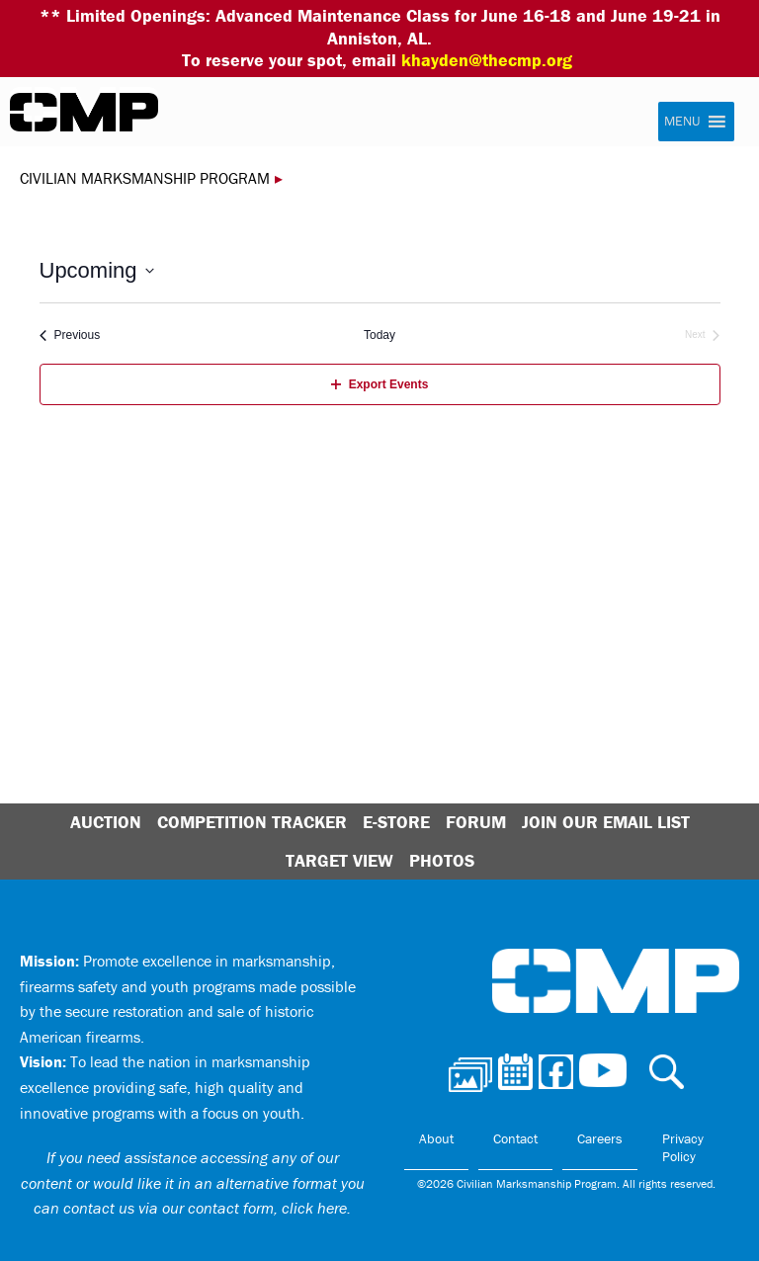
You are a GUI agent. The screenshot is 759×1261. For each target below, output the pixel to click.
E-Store (396, 821)
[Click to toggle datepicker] (97, 270)
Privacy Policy (683, 1147)
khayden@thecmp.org (486, 59)
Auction (105, 821)
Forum (476, 821)
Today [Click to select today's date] (379, 335)
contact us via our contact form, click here (205, 1208)
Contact (515, 1138)
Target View (339, 860)
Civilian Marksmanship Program (84, 112)
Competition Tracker (252, 821)
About (436, 1138)
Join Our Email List (606, 821)
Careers (600, 1138)
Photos (441, 860)
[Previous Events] (70, 335)
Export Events (380, 384)
